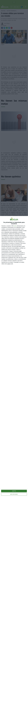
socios (15, 225)
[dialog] (14, 468)
